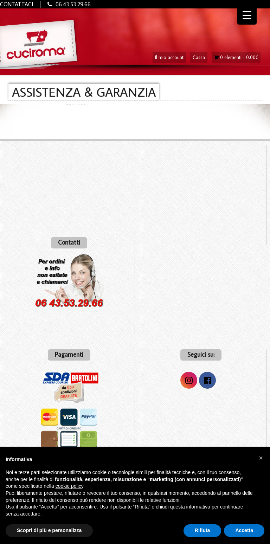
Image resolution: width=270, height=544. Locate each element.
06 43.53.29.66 (73, 4)
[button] (260, 458)
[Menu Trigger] (247, 15)
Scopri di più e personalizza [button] (49, 530)
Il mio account (169, 57)
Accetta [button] (244, 530)
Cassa (199, 57)
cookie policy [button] (69, 486)
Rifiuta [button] (202, 530)
